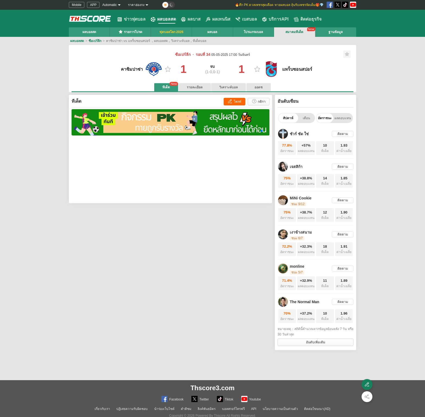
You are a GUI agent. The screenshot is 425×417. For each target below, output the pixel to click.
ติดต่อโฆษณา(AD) (317, 409)
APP (93, 5)
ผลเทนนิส (218, 19)
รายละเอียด (195, 87)
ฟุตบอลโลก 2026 (171, 32)
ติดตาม (342, 134)
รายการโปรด (130, 32)
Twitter (200, 399)
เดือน (306, 118)
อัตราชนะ (324, 118)
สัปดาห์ (288, 118)
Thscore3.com (213, 388)
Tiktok (225, 399)
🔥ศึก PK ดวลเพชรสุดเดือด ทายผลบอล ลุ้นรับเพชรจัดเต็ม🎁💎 (279, 5)
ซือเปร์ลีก (95, 41)
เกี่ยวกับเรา (102, 409)
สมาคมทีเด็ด (294, 32)
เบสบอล (246, 19)
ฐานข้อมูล (336, 32)
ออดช (259, 87)
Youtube (251, 399)
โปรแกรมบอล (253, 32)
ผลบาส (191, 19)
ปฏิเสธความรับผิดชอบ (132, 409)
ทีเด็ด (170, 86)
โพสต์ (234, 101)
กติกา (259, 101)
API (253, 409)
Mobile (76, 5)
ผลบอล (212, 32)
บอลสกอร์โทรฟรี (233, 409)
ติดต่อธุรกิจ (307, 19)
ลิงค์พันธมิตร (206, 409)
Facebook (172, 399)
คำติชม (186, 409)
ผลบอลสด (163, 19)
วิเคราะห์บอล (228, 87)
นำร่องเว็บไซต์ (164, 409)
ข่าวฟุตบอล (131, 19)
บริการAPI (275, 19)
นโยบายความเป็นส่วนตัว (280, 409)
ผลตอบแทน (342, 118)
